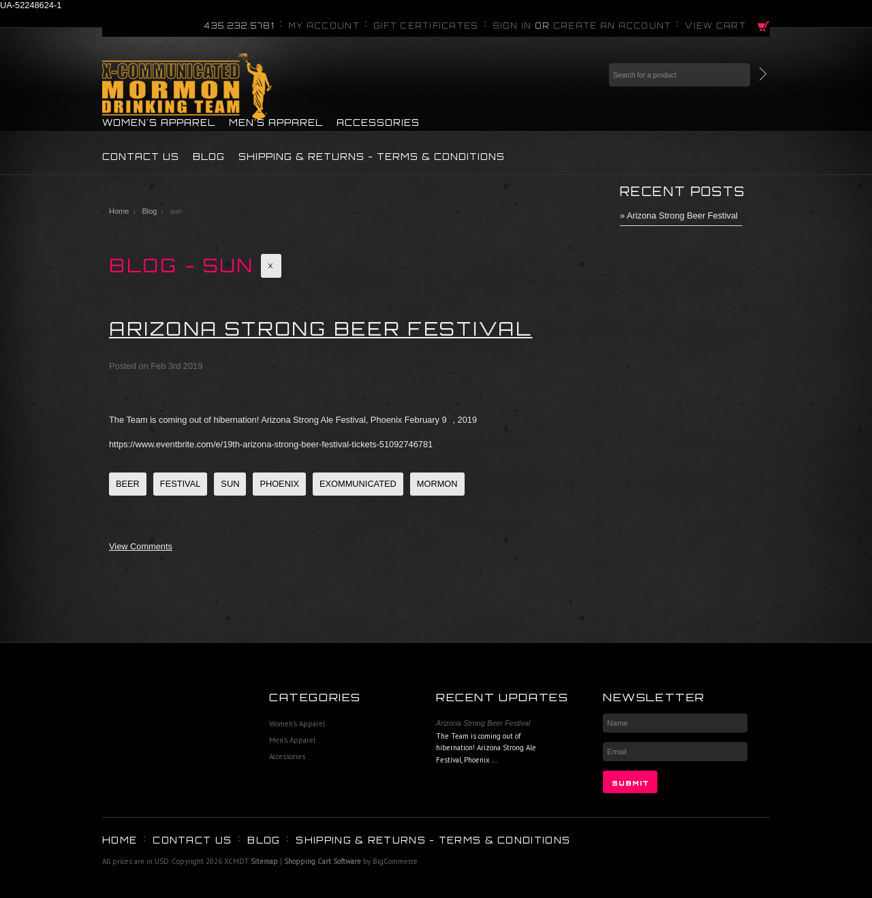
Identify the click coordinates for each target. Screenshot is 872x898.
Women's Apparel (158, 122)
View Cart (715, 26)
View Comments (140, 546)
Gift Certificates (426, 26)
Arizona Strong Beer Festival (321, 328)
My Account (324, 26)
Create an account (612, 26)
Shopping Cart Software (322, 861)
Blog (149, 211)
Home (119, 211)
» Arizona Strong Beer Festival (679, 215)
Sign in (512, 26)
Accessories (378, 122)
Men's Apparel (276, 122)
